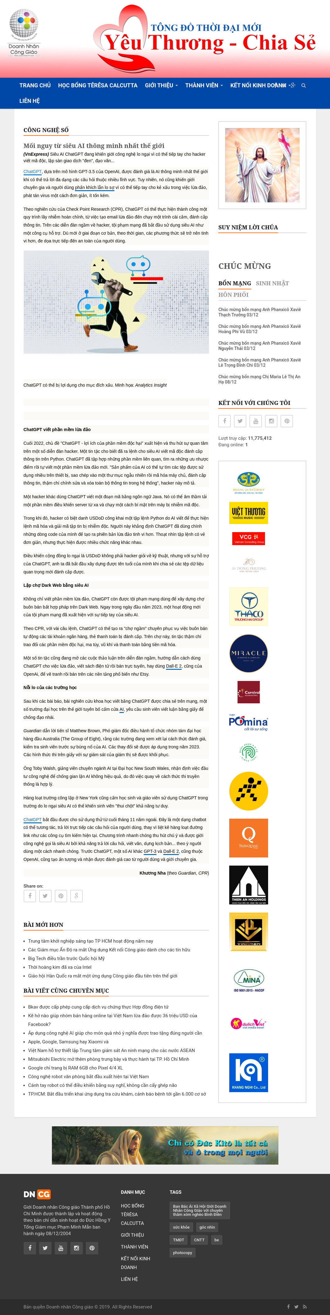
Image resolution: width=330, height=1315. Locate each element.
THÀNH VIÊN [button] (201, 85)
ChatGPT (33, 171)
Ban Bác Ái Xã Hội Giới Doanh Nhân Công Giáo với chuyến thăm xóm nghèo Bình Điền (199, 1210)
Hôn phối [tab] (233, 294)
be (217, 1240)
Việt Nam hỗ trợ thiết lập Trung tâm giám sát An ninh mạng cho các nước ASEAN (111, 1050)
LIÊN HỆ (30, 101)
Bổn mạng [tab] (234, 283)
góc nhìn (207, 1227)
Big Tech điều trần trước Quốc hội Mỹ (66, 958)
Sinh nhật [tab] (272, 283)
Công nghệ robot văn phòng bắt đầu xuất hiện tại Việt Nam (88, 1076)
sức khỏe (181, 1227)
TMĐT (178, 1240)
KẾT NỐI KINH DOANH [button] (258, 85)
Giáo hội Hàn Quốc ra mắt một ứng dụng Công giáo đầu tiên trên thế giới (103, 976)
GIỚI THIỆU (132, 1235)
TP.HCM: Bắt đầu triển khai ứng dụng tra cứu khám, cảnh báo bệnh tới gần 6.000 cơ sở (117, 1094)
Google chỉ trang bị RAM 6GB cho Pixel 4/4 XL (75, 1068)
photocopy (182, 1252)
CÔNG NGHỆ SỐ (46, 130)
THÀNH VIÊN (134, 1247)
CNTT (199, 1240)
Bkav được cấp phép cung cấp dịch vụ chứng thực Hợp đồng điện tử (98, 1007)
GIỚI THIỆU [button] (159, 85)
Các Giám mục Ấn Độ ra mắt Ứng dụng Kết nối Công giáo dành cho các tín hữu (109, 950)
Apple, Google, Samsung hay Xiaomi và (68, 1042)
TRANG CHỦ (35, 85)
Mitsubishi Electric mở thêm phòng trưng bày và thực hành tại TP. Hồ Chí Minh (108, 1059)
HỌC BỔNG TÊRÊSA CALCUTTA (97, 85)
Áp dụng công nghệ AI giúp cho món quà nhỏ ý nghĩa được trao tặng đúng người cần (115, 1033)
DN (37, 1194)
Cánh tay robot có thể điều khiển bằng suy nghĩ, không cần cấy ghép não (102, 1085)
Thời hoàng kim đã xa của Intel (60, 967)
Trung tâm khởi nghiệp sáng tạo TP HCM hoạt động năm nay (90, 941)
